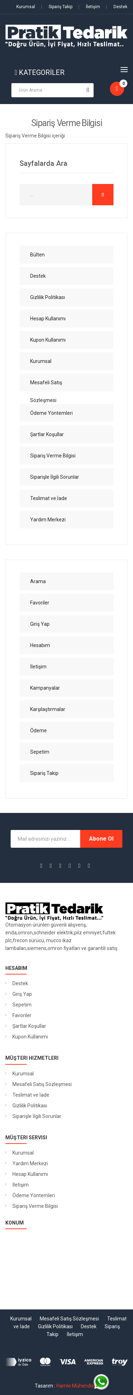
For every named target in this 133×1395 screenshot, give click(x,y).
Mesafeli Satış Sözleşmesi (42, 1084)
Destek (116, 6)
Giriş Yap (22, 994)
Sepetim (22, 1005)
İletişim (89, 6)
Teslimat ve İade (30, 1095)
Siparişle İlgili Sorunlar (36, 1116)
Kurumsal (25, 6)
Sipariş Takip (56, 6)
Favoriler (22, 1015)
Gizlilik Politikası (29, 1105)
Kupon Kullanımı (30, 1037)
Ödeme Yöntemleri (33, 1195)
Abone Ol (101, 838)
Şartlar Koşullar (29, 1026)
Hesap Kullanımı (30, 1174)
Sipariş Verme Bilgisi (35, 1206)
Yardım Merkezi (30, 1163)
